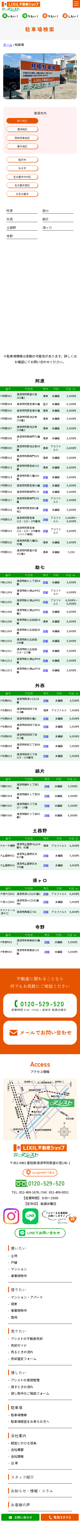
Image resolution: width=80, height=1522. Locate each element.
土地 (14, 1227)
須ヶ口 (47, 198)
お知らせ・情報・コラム (32, 1462)
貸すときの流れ (22, 1358)
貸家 (14, 1275)
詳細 (45, 448)
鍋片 (45, 190)
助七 (45, 182)
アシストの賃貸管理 (25, 1351)
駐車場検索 (19, 1386)
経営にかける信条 (23, 1414)
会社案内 (18, 1406)
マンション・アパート (27, 1268)
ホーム (7, 44)
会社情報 (17, 1427)
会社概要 (17, 1421)
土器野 (11, 198)
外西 (9, 190)
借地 (14, 1288)
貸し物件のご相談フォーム (30, 1364)
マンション (19, 1240)
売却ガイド (19, 1316)
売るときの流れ (22, 1323)
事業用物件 (19, 1247)
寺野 (9, 207)
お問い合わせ (22, 1489)
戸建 (14, 1233)
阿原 (9, 182)
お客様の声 (20, 1476)
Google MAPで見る (40, 1143)
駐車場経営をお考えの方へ (30, 1392)
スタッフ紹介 (22, 1448)
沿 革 (14, 1434)
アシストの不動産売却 (27, 1310)
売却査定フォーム (23, 1330)
